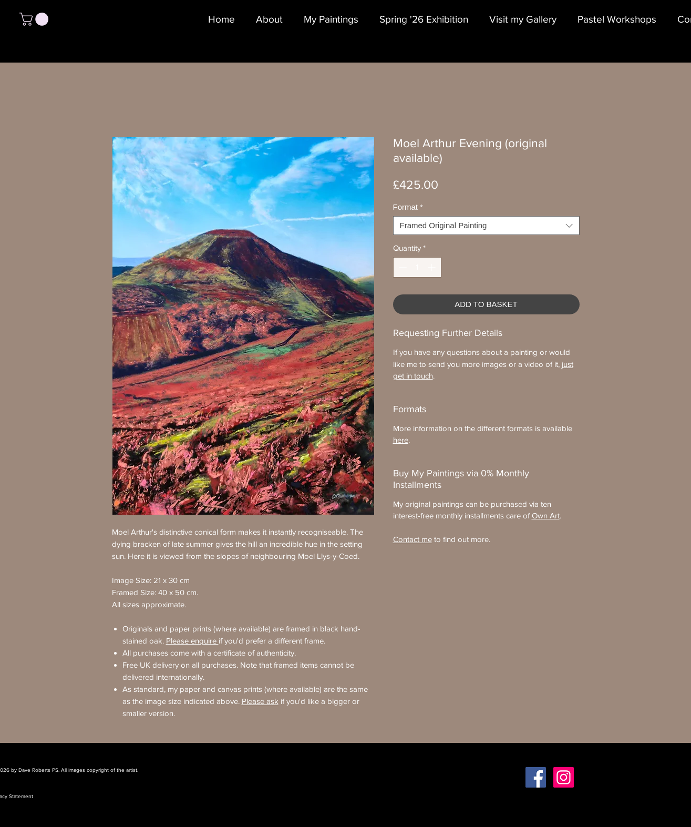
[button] (35, 19)
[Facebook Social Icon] (535, 777)
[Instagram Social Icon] (563, 777)
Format (408, 206)
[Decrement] (402, 267)
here (400, 439)
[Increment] (433, 267)
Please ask (260, 701)
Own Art (546, 515)
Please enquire (192, 640)
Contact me (412, 539)
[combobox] (486, 225)
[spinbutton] (417, 267)
